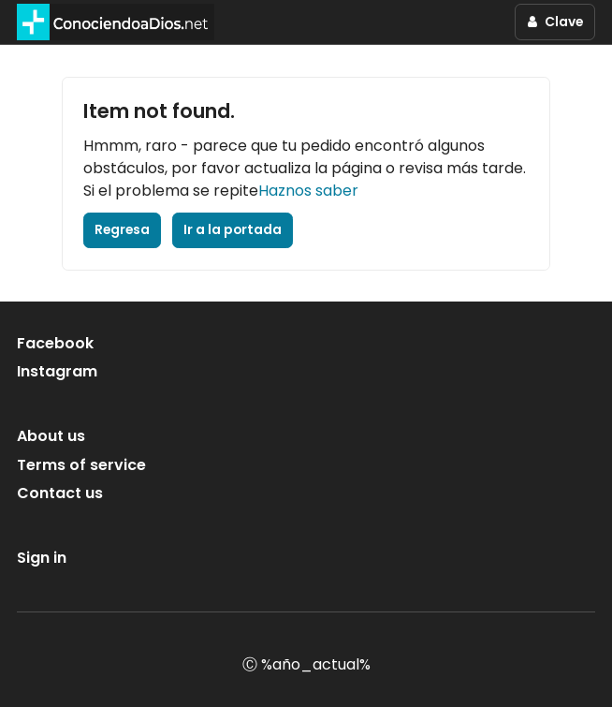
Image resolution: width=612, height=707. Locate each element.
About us (51, 436)
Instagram (57, 371)
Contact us (60, 493)
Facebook (55, 343)
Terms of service (81, 465)
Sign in (41, 557)
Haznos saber (308, 190)
